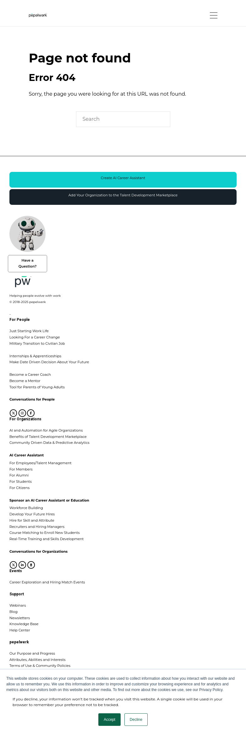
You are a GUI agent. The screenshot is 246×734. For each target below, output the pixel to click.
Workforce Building (26, 508)
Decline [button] (136, 719)
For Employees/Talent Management (40, 463)
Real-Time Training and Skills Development (46, 539)
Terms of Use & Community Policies (39, 665)
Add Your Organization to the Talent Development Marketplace (123, 195)
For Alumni (19, 475)
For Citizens (19, 488)
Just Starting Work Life (29, 331)
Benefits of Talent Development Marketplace (48, 436)
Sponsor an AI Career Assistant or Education (49, 500)
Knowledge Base (23, 624)
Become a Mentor (25, 381)
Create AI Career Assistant (123, 178)
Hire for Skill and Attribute (31, 520)
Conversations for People (32, 399)
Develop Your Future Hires (32, 514)
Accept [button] (109, 719)
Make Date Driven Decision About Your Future (49, 362)
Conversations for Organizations (38, 551)
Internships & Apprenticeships (35, 356)
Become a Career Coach (30, 374)
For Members (21, 469)
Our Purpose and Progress (32, 653)
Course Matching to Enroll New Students (44, 532)
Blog (13, 611)
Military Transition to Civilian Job (37, 343)
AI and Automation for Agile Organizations (46, 430)
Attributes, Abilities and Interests (37, 659)
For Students (20, 481)
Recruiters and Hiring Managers (36, 526)
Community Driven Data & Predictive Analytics (49, 442)
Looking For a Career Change (34, 337)
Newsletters (19, 618)
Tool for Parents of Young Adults (37, 387)
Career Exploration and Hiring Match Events (47, 582)
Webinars (17, 605)
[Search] (123, 119)
